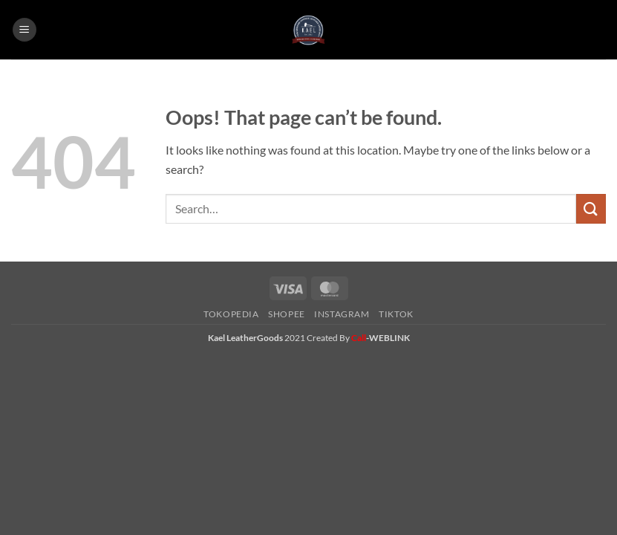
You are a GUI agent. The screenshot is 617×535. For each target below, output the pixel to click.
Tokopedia (231, 314)
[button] (24, 30)
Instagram (342, 314)
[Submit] (591, 208)
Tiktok (396, 314)
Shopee (286, 314)
